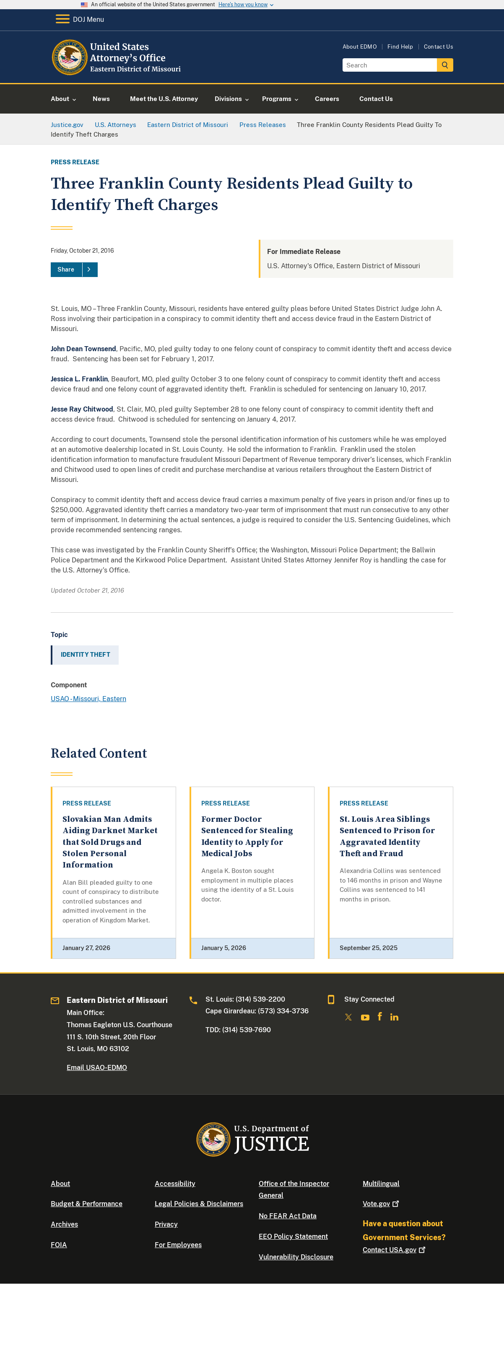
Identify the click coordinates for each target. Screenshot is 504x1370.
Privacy (166, 1224)
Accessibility (175, 1184)
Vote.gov (382, 1204)
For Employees (178, 1245)
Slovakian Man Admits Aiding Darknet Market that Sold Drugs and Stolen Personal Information (110, 842)
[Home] (119, 73)
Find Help (400, 47)
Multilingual (381, 1184)
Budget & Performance (86, 1204)
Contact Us (438, 47)
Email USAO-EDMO (97, 1068)
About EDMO (360, 47)
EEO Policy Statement (293, 1237)
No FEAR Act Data (288, 1216)
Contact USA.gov (395, 1250)
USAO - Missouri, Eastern (88, 699)
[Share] (74, 269)
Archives (64, 1224)
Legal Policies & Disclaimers (199, 1204)
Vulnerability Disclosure (296, 1257)
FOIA (59, 1245)
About (60, 1184)
